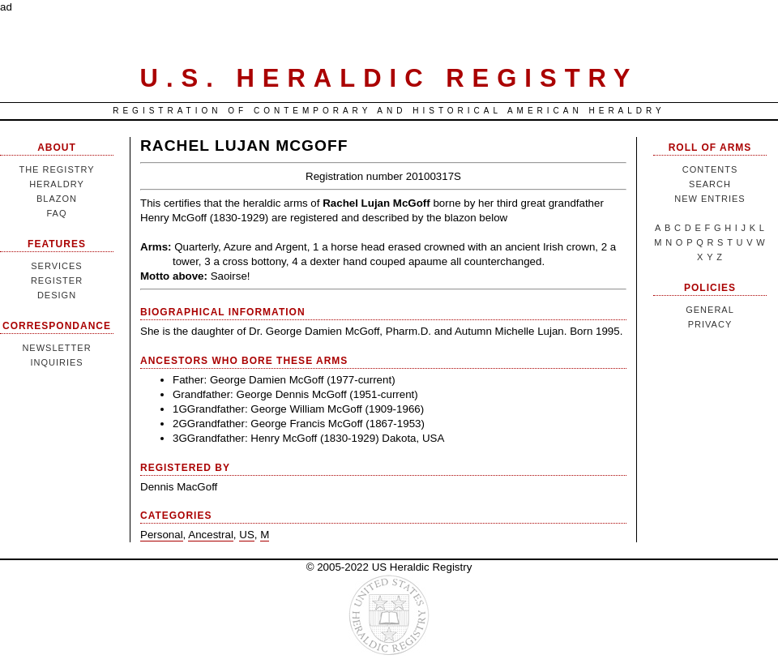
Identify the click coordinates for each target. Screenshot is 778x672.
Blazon (56, 198)
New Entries (709, 198)
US (246, 535)
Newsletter (56, 348)
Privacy (710, 324)
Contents (710, 169)
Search (710, 184)
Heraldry (56, 184)
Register (57, 280)
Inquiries (56, 362)
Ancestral (210, 535)
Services (56, 266)
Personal (161, 535)
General (710, 310)
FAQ (56, 213)
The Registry (56, 169)
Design (56, 295)
